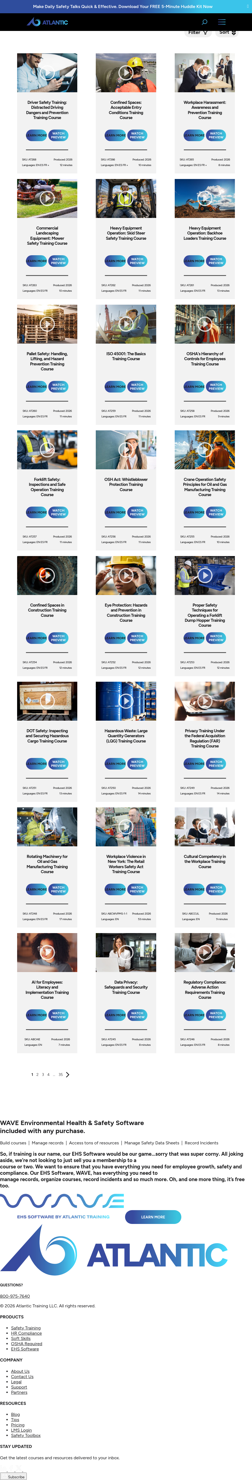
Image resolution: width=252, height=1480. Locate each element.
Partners (19, 1392)
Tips (15, 1419)
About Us (20, 1371)
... (54, 1074)
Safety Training (26, 1328)
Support (19, 1387)
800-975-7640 (15, 1296)
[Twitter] (19, 1470)
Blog (15, 1414)
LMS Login (21, 1430)
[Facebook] (11, 1470)
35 (61, 1074)
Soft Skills (21, 1338)
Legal (16, 1381)
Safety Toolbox (26, 1435)
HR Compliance (26, 1333)
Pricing (18, 1425)
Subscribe (13, 1476)
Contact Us (22, 1376)
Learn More (153, 1217)
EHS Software (25, 1349)
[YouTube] (26, 1470)
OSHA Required (26, 1343)
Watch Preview (58, 135)
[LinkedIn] (4, 1470)
